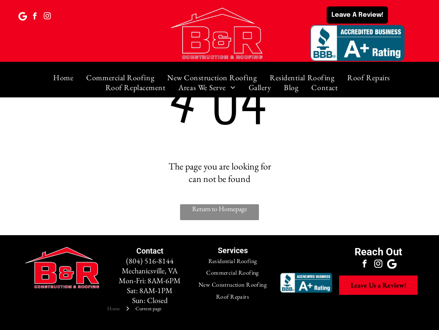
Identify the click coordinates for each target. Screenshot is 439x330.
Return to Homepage (219, 208)
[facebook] (35, 17)
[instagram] (47, 17)
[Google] (22, 17)
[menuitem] (63, 77)
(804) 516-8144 (150, 261)
